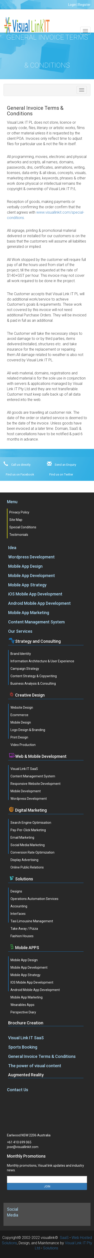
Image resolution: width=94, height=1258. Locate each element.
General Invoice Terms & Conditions (42, 1056)
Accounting (18, 906)
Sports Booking (22, 1047)
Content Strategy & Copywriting (33, 676)
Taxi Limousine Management (31, 921)
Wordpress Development (31, 556)
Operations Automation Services (34, 899)
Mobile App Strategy (27, 584)
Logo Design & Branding (27, 730)
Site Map (15, 520)
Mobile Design (20, 722)
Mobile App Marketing (28, 612)
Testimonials (18, 535)
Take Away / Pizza (24, 928)
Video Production (23, 745)
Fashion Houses (22, 936)
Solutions (50, 1248)
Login (72, 5)
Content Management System (36, 621)
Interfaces (18, 914)
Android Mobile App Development (39, 603)
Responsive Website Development (35, 784)
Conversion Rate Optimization (32, 852)
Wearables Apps (22, 1005)
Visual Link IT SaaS (24, 769)
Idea (12, 547)
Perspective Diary (23, 1012)
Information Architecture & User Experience (42, 661)
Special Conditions (22, 527)
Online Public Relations (27, 867)
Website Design (21, 707)
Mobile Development (25, 791)
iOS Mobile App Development (35, 593)
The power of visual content (34, 1065)
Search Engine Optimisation (30, 822)
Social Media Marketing (27, 845)
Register (84, 5)
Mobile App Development (31, 575)
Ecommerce (19, 715)
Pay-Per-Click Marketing (28, 830)
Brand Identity (20, 654)
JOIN (47, 1186)
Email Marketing (22, 837)
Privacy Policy (19, 512)
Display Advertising (24, 860)
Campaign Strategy (24, 668)
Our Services (20, 631)
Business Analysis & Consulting (33, 683)
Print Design (19, 737)
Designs (16, 891)
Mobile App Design (25, 566)
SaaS (64, 1237)
